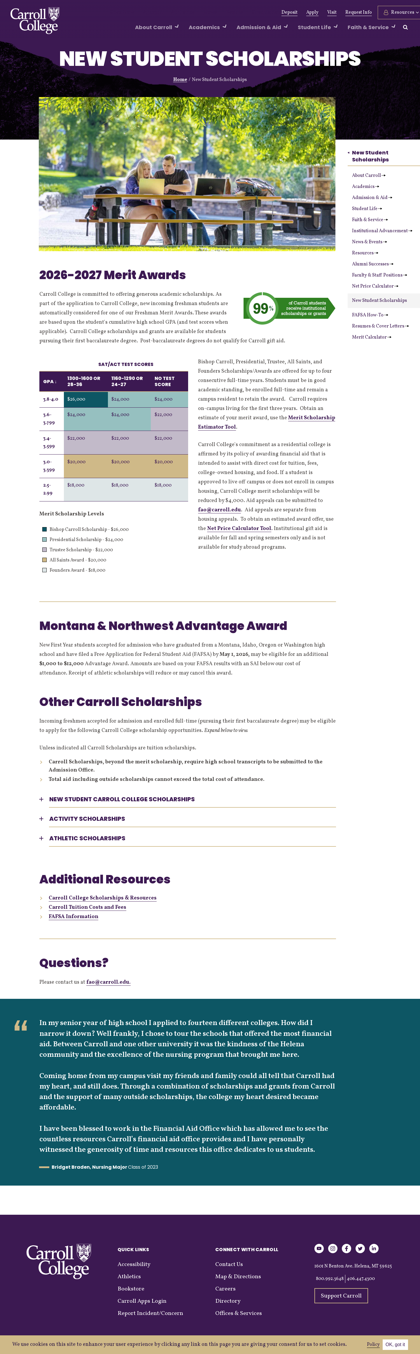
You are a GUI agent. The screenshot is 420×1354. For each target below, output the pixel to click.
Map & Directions (238, 1277)
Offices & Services (238, 1313)
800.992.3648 (330, 1279)
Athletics (172, 12)
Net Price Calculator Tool (239, 528)
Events (217, 12)
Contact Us (229, 1264)
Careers (225, 1289)
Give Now (120, 12)
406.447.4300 (361, 1279)
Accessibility (134, 1264)
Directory (228, 1301)
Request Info (344, 12)
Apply (298, 12)
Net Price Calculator (375, 286)
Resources (365, 253)
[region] (113, 429)
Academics (365, 187)
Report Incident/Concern (150, 1313)
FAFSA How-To (370, 315)
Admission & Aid (372, 198)
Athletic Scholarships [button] (87, 838)
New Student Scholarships (368, 156)
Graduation (245, 12)
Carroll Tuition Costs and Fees (87, 907)
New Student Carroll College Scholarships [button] (122, 799)
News (196, 12)
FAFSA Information (73, 916)
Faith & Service (370, 220)
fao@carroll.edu (219, 510)
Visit (317, 12)
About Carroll (369, 175)
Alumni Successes (372, 264)
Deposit (275, 12)
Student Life (367, 209)
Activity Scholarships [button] (87, 819)
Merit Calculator (371, 337)
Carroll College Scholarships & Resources (103, 898)
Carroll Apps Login (142, 1301)
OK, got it (395, 1344)
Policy (373, 1345)
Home (180, 80)
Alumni (147, 12)
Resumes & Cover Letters (380, 326)
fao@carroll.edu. (108, 982)
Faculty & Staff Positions (379, 275)
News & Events (369, 242)
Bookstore (131, 1289)
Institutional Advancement (382, 231)
